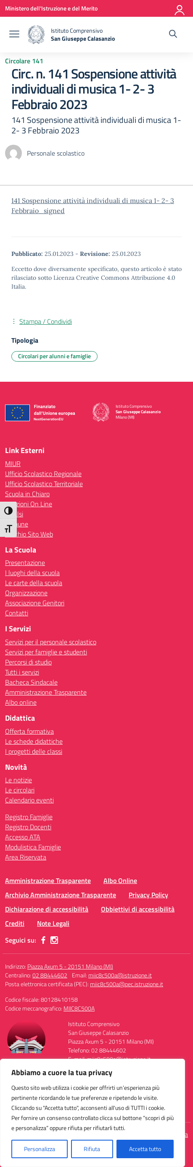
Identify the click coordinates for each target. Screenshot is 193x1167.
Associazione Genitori (34, 603)
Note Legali (53, 923)
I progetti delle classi (33, 751)
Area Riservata (25, 857)
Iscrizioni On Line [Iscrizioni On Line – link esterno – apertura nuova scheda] (28, 504)
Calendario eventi (29, 800)
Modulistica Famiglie (33, 847)
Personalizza (39, 1148)
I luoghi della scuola (32, 573)
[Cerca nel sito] (173, 34)
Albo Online (120, 880)
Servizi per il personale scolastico (50, 642)
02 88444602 (49, 975)
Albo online (21, 702)
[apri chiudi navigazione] (14, 35)
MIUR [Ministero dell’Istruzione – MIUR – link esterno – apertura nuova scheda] (13, 463)
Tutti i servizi (22, 672)
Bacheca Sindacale (31, 682)
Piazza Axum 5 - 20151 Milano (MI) (70, 966)
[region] (92, 1113)
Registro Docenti (28, 827)
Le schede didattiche (34, 741)
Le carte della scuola (33, 583)
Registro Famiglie (29, 817)
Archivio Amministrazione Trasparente (60, 895)
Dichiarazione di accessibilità (46, 909)
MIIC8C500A (79, 1008)
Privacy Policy (148, 895)
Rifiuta (92, 1148)
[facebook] (43, 940)
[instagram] (54, 940)
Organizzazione (26, 593)
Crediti (14, 923)
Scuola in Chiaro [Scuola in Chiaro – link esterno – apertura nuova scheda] (27, 494)
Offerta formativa (29, 731)
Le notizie (18, 780)
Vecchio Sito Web (29, 534)
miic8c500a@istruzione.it (120, 975)
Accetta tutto (145, 1148)
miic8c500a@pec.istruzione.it (126, 983)
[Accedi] (180, 8)
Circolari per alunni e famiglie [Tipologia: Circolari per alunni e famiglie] (54, 356)
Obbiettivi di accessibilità (137, 909)
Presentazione (25, 562)
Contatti (16, 613)
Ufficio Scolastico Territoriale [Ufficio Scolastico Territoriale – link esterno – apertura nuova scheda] (44, 484)
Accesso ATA (22, 837)
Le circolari (19, 790)
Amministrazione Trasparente (46, 692)
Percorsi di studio (28, 662)
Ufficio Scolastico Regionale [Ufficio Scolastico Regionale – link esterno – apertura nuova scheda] (43, 474)
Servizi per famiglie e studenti (46, 652)
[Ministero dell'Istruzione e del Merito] (51, 8)
